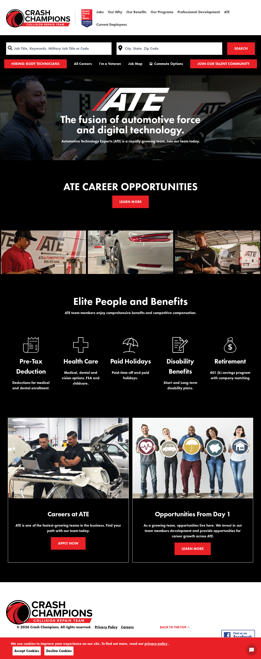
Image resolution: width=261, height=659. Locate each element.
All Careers (83, 63)
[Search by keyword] (59, 48)
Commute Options (166, 63)
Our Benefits (136, 12)
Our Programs (162, 12)
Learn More (130, 201)
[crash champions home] (49, 611)
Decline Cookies (59, 650)
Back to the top (175, 627)
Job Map (135, 63)
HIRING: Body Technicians (35, 63)
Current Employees (111, 24)
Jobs (100, 12)
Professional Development (198, 12)
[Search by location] (169, 48)
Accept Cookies (26, 650)
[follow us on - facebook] (238, 635)
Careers (127, 627)
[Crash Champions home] (49, 18)
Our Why (115, 12)
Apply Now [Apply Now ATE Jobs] (68, 543)
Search (241, 48)
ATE (227, 12)
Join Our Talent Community (223, 63)
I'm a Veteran (110, 63)
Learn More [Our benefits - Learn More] (193, 548)
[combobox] (59, 48)
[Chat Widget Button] (252, 650)
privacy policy (156, 643)
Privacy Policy (106, 627)
